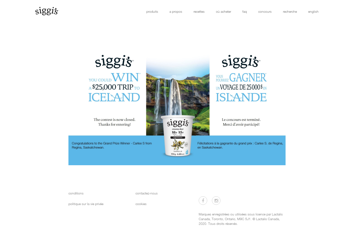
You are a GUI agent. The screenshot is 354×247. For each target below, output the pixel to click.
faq (244, 11)
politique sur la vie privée (85, 204)
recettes (199, 11)
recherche (290, 11)
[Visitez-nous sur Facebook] (203, 200)
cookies (141, 204)
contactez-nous (146, 193)
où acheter (223, 11)
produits (152, 11)
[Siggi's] (46, 11)
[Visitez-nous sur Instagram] (216, 200)
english (313, 11)
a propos (175, 11)
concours (265, 11)
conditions (76, 193)
